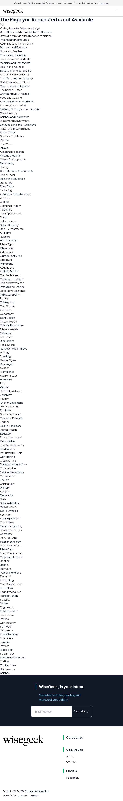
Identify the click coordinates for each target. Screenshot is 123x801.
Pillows (4, 147)
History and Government (14, 120)
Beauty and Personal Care (15, 70)
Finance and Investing (13, 55)
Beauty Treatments (12, 229)
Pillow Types (7, 244)
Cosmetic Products (11, 418)
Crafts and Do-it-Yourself (15, 93)
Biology (4, 352)
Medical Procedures (12, 472)
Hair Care (5, 568)
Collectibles (7, 522)
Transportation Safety (13, 464)
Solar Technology (10, 541)
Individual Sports (10, 294)
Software (6, 626)
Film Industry (7, 449)
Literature (6, 259)
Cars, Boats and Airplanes (15, 86)
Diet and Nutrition (10, 545)
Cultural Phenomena (12, 325)
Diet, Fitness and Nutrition (15, 82)
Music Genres (8, 507)
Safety (4, 603)
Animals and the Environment (17, 101)
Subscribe (82, 711)
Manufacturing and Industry (16, 78)
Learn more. (104, 3)
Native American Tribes (13, 348)
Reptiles (5, 236)
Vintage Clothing (10, 155)
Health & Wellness (10, 391)
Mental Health (8, 429)
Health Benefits (9, 240)
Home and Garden (11, 51)
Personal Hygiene (10, 572)
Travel (3, 217)
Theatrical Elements (12, 445)
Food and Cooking (11, 97)
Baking (4, 564)
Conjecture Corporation (36, 791)
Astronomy (6, 252)
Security (5, 599)
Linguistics (6, 337)
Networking (7, 163)
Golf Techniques (10, 275)
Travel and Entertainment (15, 128)
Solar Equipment (10, 518)
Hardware (6, 379)
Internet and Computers (14, 39)
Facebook (72, 777)
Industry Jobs (8, 221)
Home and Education (12, 178)
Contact (71, 761)
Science (5, 673)
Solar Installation (10, 503)
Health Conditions (11, 425)
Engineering (7, 607)
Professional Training (12, 286)
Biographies (7, 341)
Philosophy (6, 263)
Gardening (6, 182)
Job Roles (5, 310)
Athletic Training (9, 271)
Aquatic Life (7, 267)
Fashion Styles (9, 375)
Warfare (5, 487)
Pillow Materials (9, 329)
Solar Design (7, 317)
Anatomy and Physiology (14, 74)
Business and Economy (14, 47)
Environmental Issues (12, 657)
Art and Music (8, 132)
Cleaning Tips (8, 460)
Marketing (6, 190)
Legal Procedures (10, 591)
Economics (6, 638)
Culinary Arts (7, 302)
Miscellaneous (8, 113)
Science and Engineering (14, 117)
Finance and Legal (11, 437)
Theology (5, 356)
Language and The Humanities (18, 124)
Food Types (7, 186)
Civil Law (5, 661)
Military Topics (8, 321)
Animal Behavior (9, 634)
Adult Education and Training (17, 43)
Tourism (4, 398)
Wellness (5, 198)
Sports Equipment (11, 414)
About (70, 756)
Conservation (8, 476)
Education (6, 433)
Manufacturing (8, 537)
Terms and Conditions (28, 796)
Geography (7, 313)
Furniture (5, 410)
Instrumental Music (11, 452)
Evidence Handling (11, 526)
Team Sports (7, 344)
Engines (4, 422)
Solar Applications (10, 213)
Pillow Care (6, 549)
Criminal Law (7, 483)
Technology (7, 615)
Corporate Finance (11, 557)
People (4, 140)
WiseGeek (20, 28)
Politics (4, 618)
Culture (4, 202)
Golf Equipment (9, 406)
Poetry (4, 298)
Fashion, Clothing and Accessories (20, 109)
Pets (3, 383)
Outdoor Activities (11, 256)
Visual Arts (6, 395)
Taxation (5, 642)
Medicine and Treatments (15, 63)
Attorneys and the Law (13, 105)
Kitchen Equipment (11, 402)
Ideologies (6, 649)
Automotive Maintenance (15, 194)
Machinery (6, 209)
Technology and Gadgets (15, 59)
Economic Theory (10, 205)
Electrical (5, 576)
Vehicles (5, 387)
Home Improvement (12, 283)
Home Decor (7, 174)
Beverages (6, 364)
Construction (8, 468)
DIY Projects (7, 669)
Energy (4, 480)
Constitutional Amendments (16, 171)
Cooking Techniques (12, 279)
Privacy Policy (9, 796)
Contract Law (8, 665)
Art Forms (5, 232)
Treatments (7, 371)
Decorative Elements (12, 290)
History (4, 167)
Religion (4, 491)
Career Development (12, 159)
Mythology (6, 630)
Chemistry (6, 534)
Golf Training (7, 456)
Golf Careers (7, 306)
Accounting (7, 580)
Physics (4, 646)
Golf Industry (8, 622)
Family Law (6, 588)
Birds (3, 499)
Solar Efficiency (9, 225)
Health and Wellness (12, 66)
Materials (5, 333)
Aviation (4, 368)
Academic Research (12, 151)
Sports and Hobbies (12, 136)
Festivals (5, 514)
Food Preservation (11, 553)
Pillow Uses (6, 248)
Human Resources (11, 530)
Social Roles (7, 653)
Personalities (7, 441)
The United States (11, 90)
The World (6, 144)
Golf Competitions (11, 584)
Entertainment (8, 611)
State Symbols (9, 510)
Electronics (6, 495)
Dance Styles (8, 360)
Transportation (9, 595)
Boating (5, 561)
